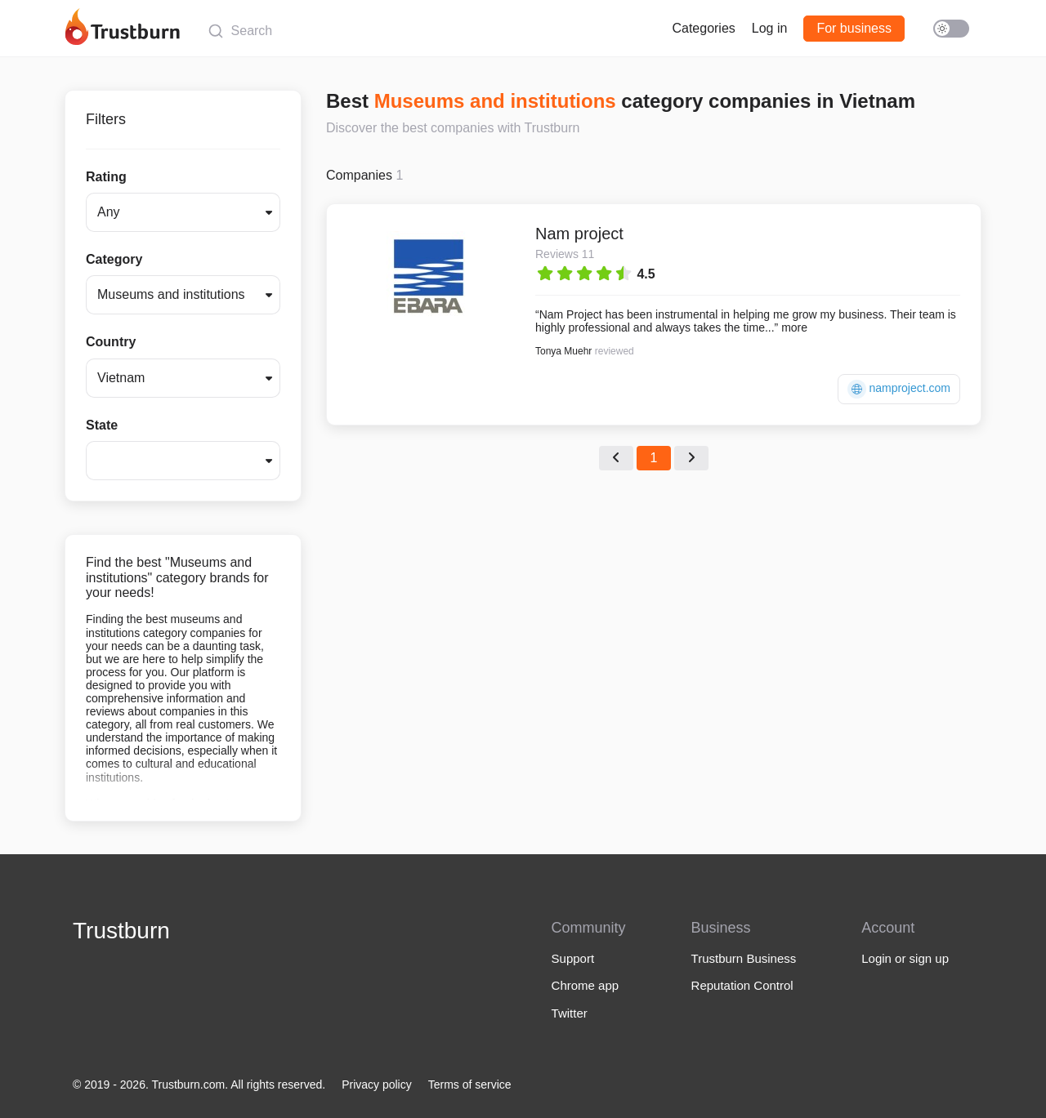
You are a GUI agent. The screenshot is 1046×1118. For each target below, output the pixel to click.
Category (114, 259)
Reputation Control (742, 985)
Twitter (570, 1013)
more (794, 327)
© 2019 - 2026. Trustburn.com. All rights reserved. (199, 1084)
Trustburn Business (744, 958)
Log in (770, 28)
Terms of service (470, 1084)
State (102, 425)
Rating (106, 177)
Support (573, 958)
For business (854, 28)
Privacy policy (377, 1084)
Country (111, 342)
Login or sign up (905, 958)
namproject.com (898, 389)
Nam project (579, 234)
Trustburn (121, 930)
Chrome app (585, 985)
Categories (703, 28)
